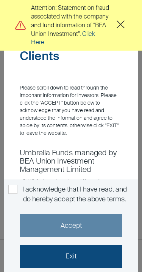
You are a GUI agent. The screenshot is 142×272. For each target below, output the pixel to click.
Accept (71, 225)
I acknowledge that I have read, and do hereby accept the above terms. (74, 194)
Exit (71, 256)
